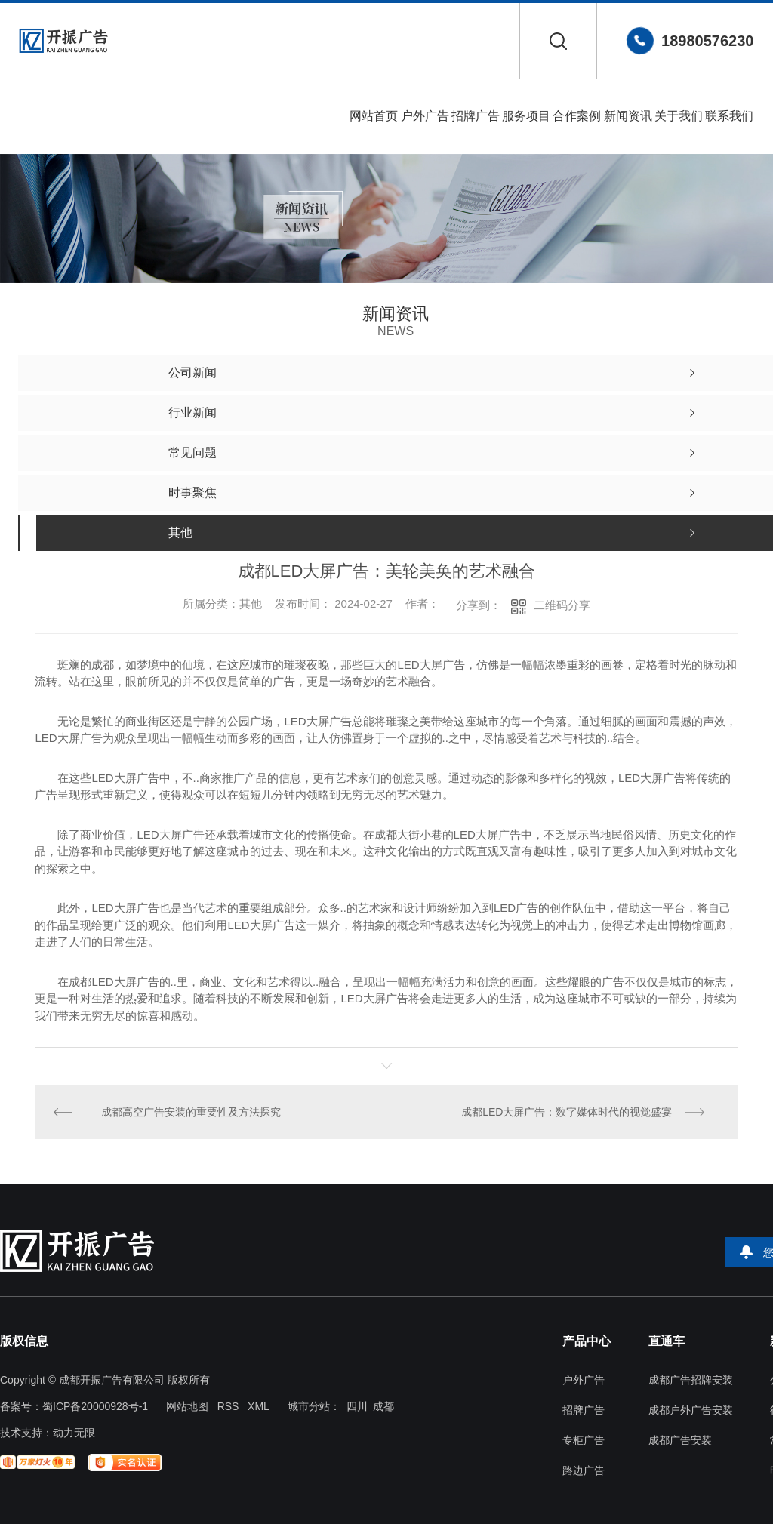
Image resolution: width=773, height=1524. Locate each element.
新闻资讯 (628, 115)
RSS (228, 1406)
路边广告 (583, 1470)
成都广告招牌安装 (690, 1380)
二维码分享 (562, 605)
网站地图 (187, 1406)
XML (258, 1406)
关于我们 (678, 115)
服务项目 (526, 115)
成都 (383, 1406)
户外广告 (425, 115)
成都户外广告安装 (690, 1410)
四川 (357, 1406)
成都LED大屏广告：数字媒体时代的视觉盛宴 (566, 1112)
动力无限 (74, 1433)
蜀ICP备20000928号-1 (95, 1406)
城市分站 (309, 1406)
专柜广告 (583, 1440)
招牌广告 (475, 115)
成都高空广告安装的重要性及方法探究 (191, 1112)
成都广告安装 (680, 1440)
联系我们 (729, 115)
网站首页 (374, 115)
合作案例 (577, 115)
